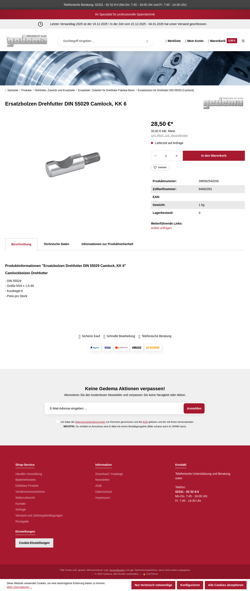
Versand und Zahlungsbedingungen (39, 515)
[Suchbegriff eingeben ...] (105, 41)
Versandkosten (117, 570)
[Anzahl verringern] (155, 156)
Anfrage (20, 509)
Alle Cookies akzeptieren (225, 585)
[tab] (21, 244)
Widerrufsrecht (25, 497)
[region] (73, 165)
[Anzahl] (166, 156)
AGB (145, 421)
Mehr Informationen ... (19, 587)
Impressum (102, 497)
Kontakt (20, 503)
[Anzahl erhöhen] (176, 156)
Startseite (11, 90)
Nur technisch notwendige (153, 585)
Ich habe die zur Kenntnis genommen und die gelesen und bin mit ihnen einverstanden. (127, 421)
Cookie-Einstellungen (34, 543)
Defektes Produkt (26, 485)
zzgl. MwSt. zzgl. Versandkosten (169, 135)
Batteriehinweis (25, 479)
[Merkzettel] (173, 41)
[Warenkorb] (222, 41)
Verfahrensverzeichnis (30, 491)
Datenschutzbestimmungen (90, 421)
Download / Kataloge (109, 474)
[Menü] (242, 41)
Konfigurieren (190, 585)
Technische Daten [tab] (56, 244)
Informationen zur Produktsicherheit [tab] (107, 244)
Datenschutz (103, 491)
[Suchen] (147, 41)
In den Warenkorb (213, 155)
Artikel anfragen (161, 228)
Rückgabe (22, 521)
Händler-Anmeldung (28, 474)
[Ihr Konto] (194, 41)
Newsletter (102, 479)
